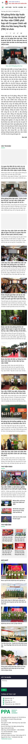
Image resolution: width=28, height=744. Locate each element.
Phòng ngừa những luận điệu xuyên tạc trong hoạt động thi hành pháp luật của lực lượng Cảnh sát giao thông (13, 668)
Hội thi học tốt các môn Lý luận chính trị (11, 623)
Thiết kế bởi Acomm (6, 739)
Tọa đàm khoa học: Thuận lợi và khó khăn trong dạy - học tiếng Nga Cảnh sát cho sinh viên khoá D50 (14, 645)
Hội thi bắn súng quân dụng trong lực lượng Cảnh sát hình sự (18, 510)
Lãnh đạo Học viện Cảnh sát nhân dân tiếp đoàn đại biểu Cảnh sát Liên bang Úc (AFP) (13, 453)
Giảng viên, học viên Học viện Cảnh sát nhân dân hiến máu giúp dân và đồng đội (20, 541)
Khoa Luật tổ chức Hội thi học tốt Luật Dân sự (13, 580)
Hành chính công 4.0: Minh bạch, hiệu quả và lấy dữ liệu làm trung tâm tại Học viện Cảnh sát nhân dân (13, 602)
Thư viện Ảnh (6, 525)
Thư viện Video (6, 466)
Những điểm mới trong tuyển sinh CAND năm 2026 (19, 502)
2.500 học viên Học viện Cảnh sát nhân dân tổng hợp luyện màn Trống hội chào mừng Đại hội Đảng (7, 541)
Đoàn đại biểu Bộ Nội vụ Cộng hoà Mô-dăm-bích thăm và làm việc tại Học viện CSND (14, 361)
